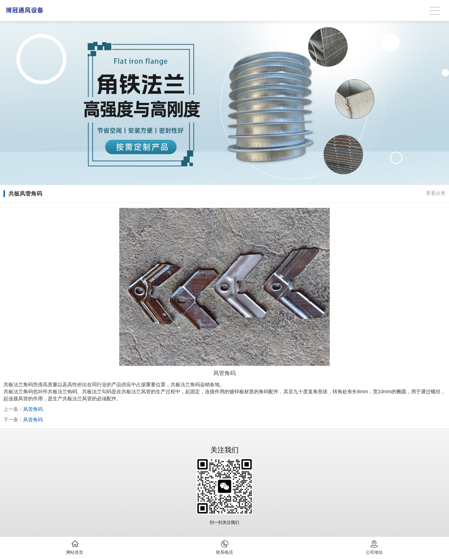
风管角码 (33, 409)
